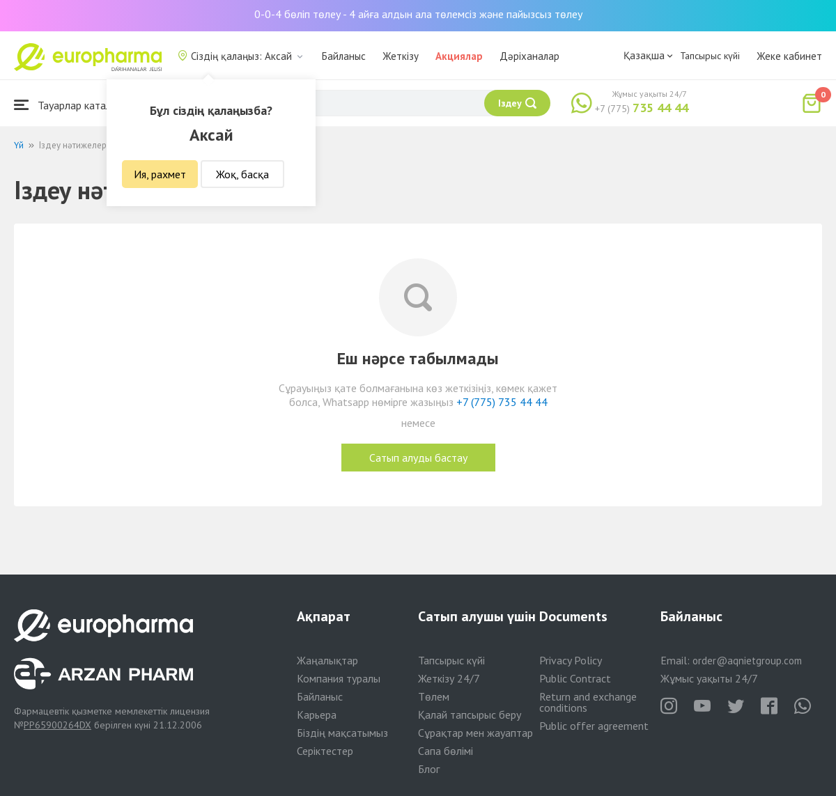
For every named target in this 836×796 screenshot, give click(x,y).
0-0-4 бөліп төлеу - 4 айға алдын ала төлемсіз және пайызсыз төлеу (418, 14)
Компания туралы (338, 678)
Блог (429, 769)
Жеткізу (400, 56)
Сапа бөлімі (445, 751)
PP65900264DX (57, 725)
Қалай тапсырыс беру (469, 714)
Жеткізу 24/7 (449, 678)
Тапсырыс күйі (710, 55)
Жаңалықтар (327, 660)
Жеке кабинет (789, 56)
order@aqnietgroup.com (747, 660)
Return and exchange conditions (588, 702)
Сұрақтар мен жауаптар (475, 733)
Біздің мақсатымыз (342, 733)
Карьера (316, 714)
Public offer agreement (594, 726)
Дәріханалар (529, 56)
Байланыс (344, 56)
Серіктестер (325, 751)
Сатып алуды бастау (418, 458)
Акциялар (459, 56)
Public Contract (575, 678)
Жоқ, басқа (242, 174)
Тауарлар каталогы (71, 104)
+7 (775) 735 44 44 (502, 402)
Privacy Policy (570, 660)
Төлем (433, 696)
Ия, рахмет (160, 174)
